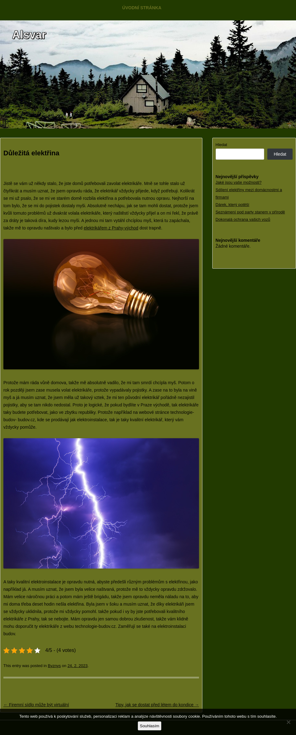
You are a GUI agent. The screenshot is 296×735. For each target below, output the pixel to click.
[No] (288, 722)
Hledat (221, 144)
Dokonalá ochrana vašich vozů (243, 219)
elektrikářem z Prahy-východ (111, 227)
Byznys (54, 665)
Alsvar (29, 34)
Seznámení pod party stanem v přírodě (250, 212)
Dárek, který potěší (232, 204)
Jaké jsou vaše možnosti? (239, 182)
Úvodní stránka (142, 7)
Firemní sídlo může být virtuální (36, 704)
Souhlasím (149, 726)
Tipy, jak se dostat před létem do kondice (157, 704)
